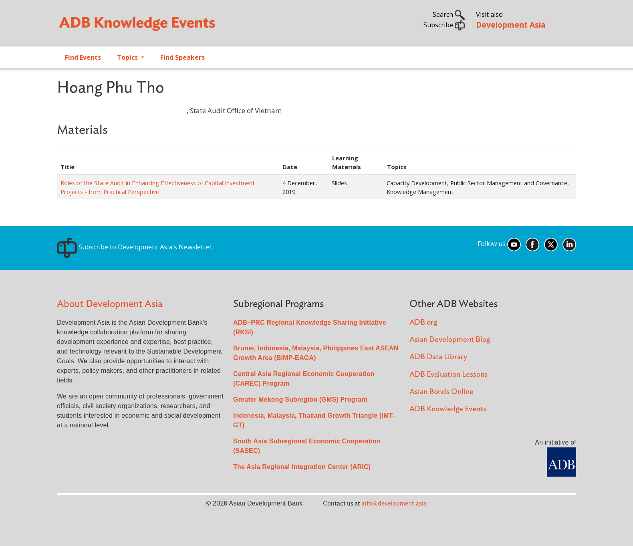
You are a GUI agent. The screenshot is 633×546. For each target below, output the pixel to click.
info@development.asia (394, 503)
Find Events (83, 57)
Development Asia (510, 24)
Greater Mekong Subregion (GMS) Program (300, 399)
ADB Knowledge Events (447, 409)
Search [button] (449, 14)
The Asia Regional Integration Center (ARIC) (302, 466)
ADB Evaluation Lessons (448, 374)
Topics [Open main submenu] (128, 57)
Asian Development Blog (449, 340)
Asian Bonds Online (441, 392)
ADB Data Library (438, 357)
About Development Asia (110, 304)
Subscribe (444, 24)
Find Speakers (182, 57)
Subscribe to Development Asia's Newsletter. (135, 247)
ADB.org (423, 322)
